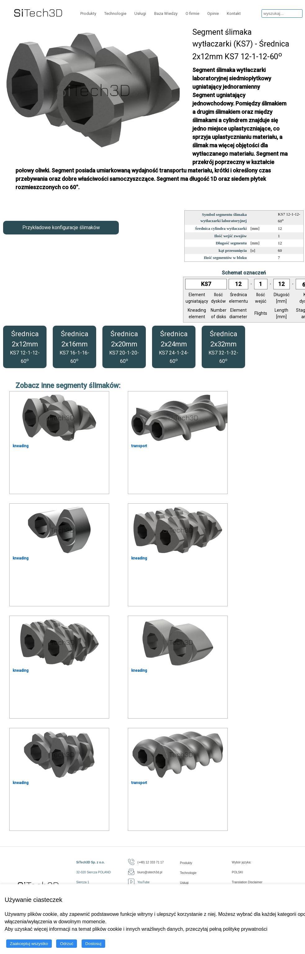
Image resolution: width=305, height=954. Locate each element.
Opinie (213, 13)
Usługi (140, 13)
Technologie (115, 13)
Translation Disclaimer (247, 882)
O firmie (192, 13)
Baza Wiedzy (165, 13)
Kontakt (234, 13)
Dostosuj (93, 943)
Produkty (88, 13)
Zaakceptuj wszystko (29, 943)
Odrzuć (66, 943)
